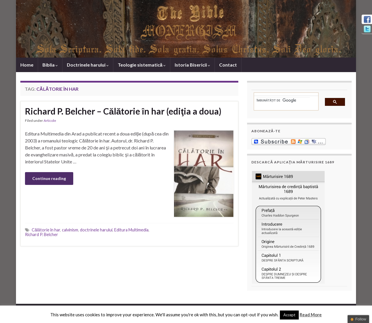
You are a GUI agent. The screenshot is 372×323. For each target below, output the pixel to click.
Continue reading (49, 178)
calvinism (70, 229)
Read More (311, 314)
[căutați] (283, 100)
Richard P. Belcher (41, 234)
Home (26, 64)
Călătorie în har (46, 229)
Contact (228, 64)
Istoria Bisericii (192, 64)
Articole (50, 120)
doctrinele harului (96, 229)
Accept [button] (289, 315)
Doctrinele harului (88, 64)
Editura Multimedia (131, 229)
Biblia (50, 64)
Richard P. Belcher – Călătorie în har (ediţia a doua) (123, 111)
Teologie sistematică (142, 64)
